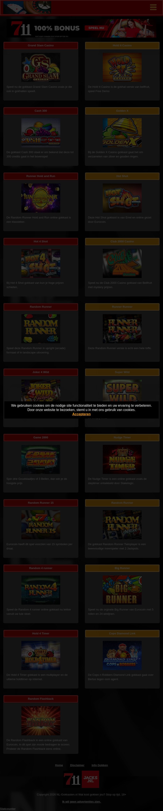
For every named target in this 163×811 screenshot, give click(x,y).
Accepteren (81, 414)
